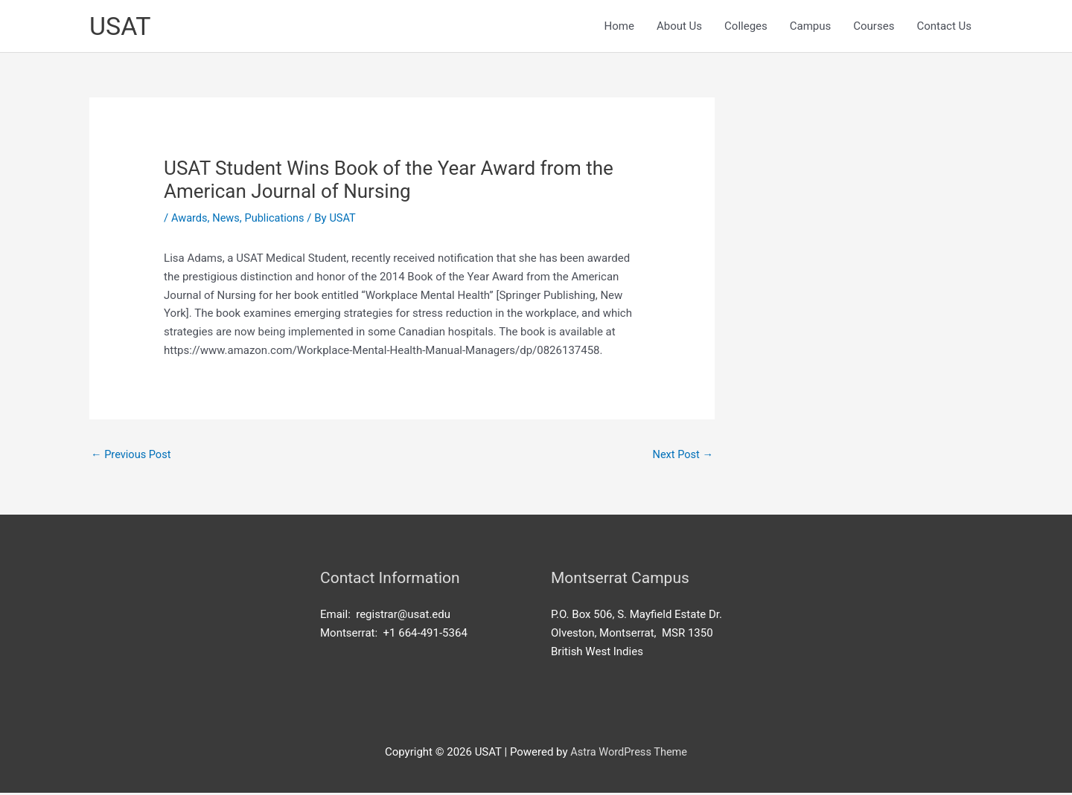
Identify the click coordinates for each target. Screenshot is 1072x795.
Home (619, 26)
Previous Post (132, 456)
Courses (873, 26)
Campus (811, 26)
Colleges (746, 26)
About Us (679, 26)
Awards (189, 219)
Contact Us (944, 26)
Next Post (682, 456)
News (228, 219)
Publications (277, 219)
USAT (121, 26)
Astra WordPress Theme (629, 755)
